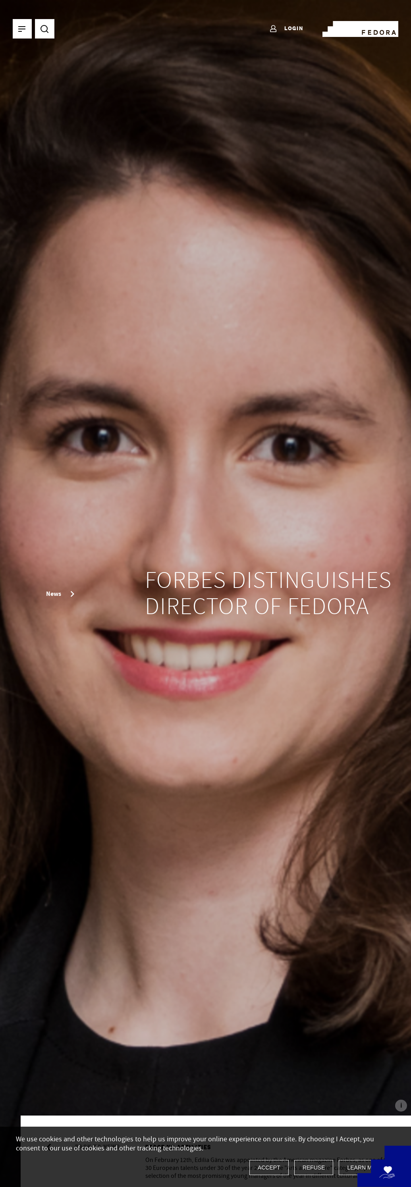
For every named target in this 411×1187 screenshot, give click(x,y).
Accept (269, 1167)
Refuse (314, 1167)
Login (286, 29)
